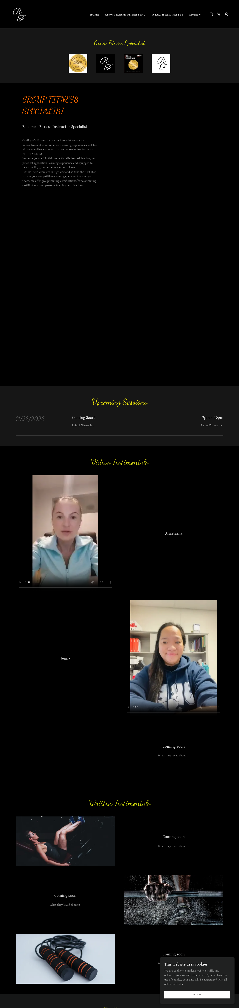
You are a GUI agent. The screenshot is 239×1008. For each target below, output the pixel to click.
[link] (18, 14)
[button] (195, 15)
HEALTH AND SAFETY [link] (167, 14)
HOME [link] (94, 14)
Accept (197, 994)
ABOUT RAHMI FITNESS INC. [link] (125, 14)
